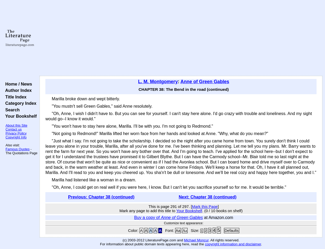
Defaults (231, 230)
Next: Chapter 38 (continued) (208, 197)
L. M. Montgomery (158, 81)
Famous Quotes (18, 149)
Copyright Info (16, 137)
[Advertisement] (181, 38)
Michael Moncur (196, 240)
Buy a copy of (168, 217)
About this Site (16, 125)
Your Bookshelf (20, 116)
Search (11, 109)
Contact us (14, 129)
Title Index (14, 96)
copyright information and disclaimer (233, 244)
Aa (178, 230)
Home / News (17, 84)
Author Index (17, 90)
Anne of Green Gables (204, 81)
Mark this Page (205, 207)
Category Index (19, 103)
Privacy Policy (16, 133)
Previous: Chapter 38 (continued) (101, 197)
